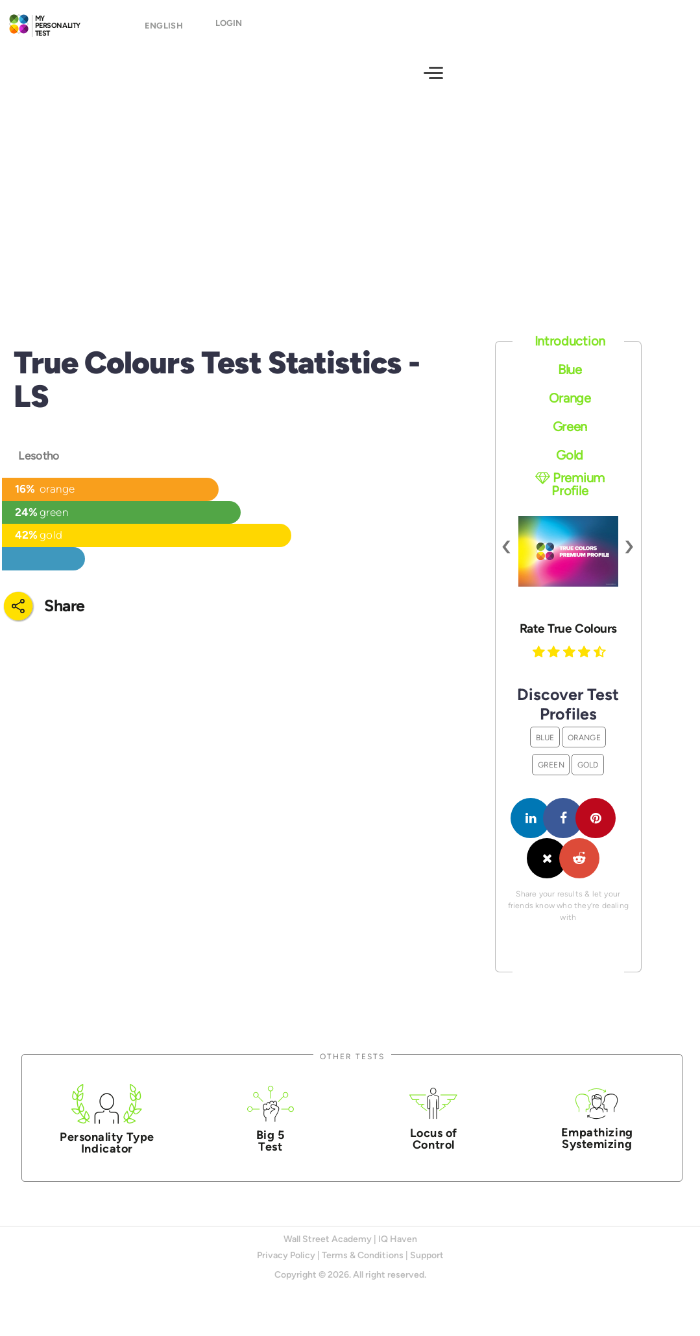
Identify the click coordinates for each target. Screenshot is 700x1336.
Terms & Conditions (363, 1266)
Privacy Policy (286, 1266)
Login (228, 29)
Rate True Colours (568, 639)
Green (570, 438)
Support (427, 1266)
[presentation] (507, 556)
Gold (569, 466)
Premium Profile (570, 496)
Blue (570, 381)
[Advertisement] (350, 217)
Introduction (570, 352)
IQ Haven (397, 1250)
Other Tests (352, 1068)
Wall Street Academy (328, 1250)
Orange (570, 409)
